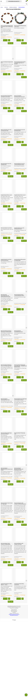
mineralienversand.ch (13, 1)
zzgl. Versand (3, 40)
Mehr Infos (10, 45)
